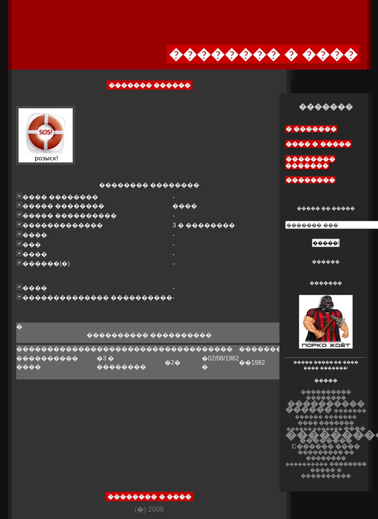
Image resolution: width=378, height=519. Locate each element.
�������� (310, 180)
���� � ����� (318, 144)
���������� (306, 464)
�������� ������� (310, 162)
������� (340, 417)
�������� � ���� (149, 496)
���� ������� (326, 423)
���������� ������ (324, 406)
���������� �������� (326, 395)
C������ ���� (326, 446)
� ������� (311, 129)
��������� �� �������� (326, 455)
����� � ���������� (326, 473)
